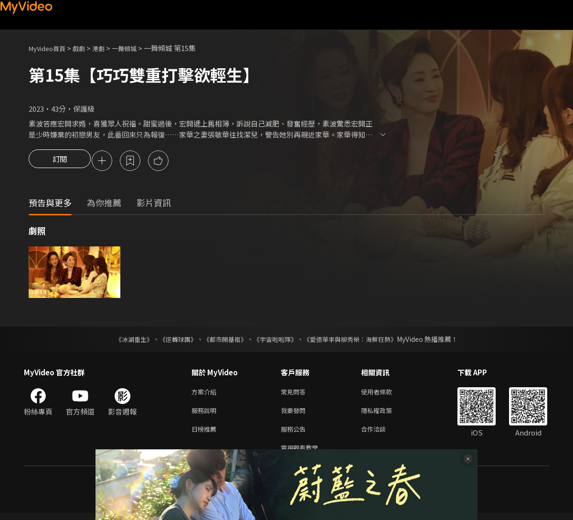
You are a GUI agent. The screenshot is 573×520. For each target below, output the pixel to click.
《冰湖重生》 (126, 340)
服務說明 (205, 414)
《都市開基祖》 (222, 340)
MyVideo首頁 (50, 48)
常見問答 (295, 394)
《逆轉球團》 (172, 340)
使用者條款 (385, 394)
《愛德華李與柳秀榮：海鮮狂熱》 (356, 340)
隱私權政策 (385, 414)
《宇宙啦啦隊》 (276, 340)
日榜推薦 (205, 434)
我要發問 (295, 414)
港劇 (108, 48)
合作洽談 (381, 434)
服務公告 (295, 434)
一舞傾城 (136, 48)
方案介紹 (205, 394)
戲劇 (86, 48)
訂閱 (59, 161)
